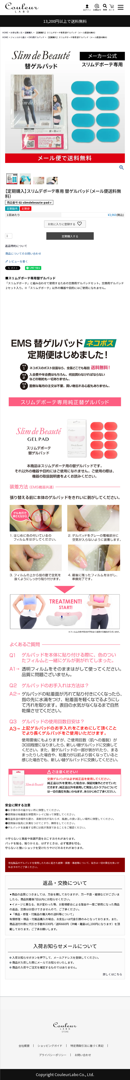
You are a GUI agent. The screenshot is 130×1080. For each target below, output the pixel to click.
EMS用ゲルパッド (36, 37)
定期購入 (29, 32)
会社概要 (24, 1046)
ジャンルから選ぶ (18, 37)
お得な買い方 (16, 32)
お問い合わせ (83, 1055)
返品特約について (16, 246)
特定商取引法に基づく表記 (87, 1046)
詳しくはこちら (112, 974)
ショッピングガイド (49, 1046)
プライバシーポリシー (52, 1055)
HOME (5, 32)
